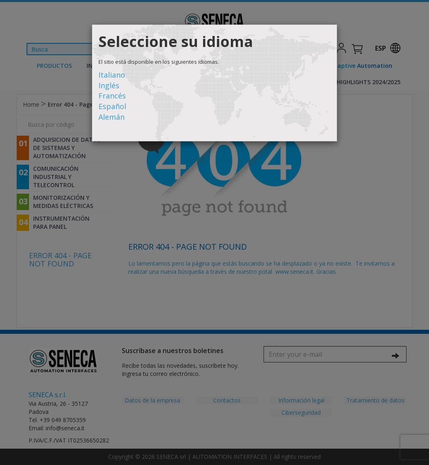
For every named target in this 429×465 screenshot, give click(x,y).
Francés (112, 96)
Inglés (108, 85)
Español (112, 106)
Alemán (111, 117)
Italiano (111, 75)
